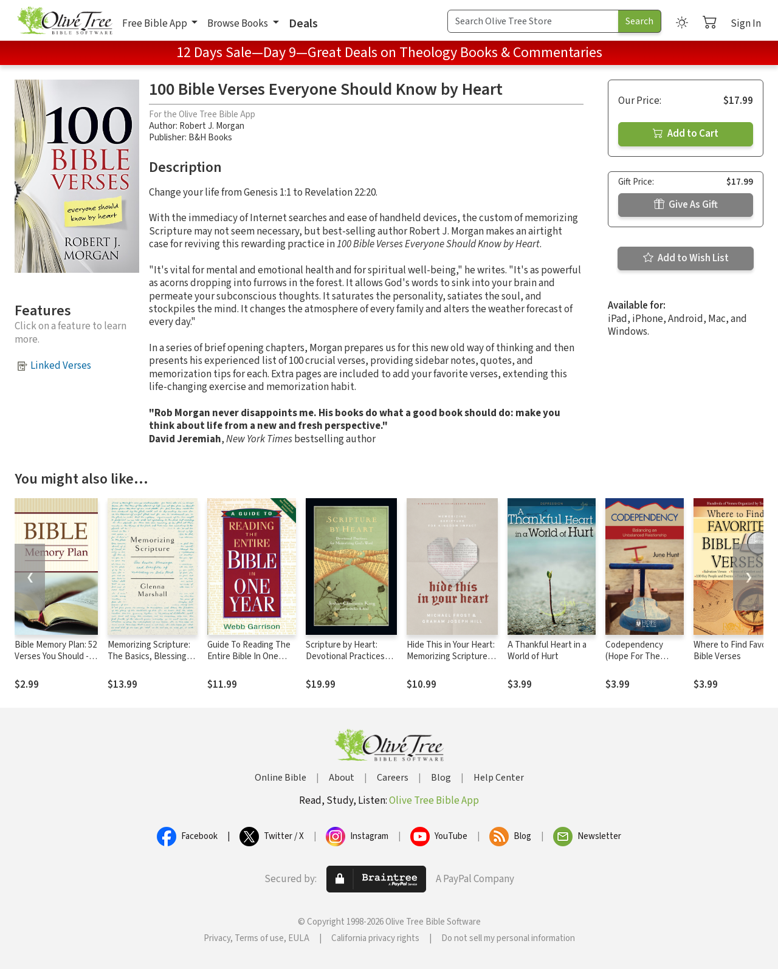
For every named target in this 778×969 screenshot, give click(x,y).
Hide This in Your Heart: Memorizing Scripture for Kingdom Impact (451, 656)
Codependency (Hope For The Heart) (634, 656)
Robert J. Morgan (211, 126)
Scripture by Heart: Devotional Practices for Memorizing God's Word (345, 662)
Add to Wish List (686, 258)
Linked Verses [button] (60, 365)
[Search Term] (533, 21)
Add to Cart (685, 133)
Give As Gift (686, 204)
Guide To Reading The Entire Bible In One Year (249, 656)
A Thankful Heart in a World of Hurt (547, 651)
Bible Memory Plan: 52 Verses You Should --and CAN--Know (56, 656)
